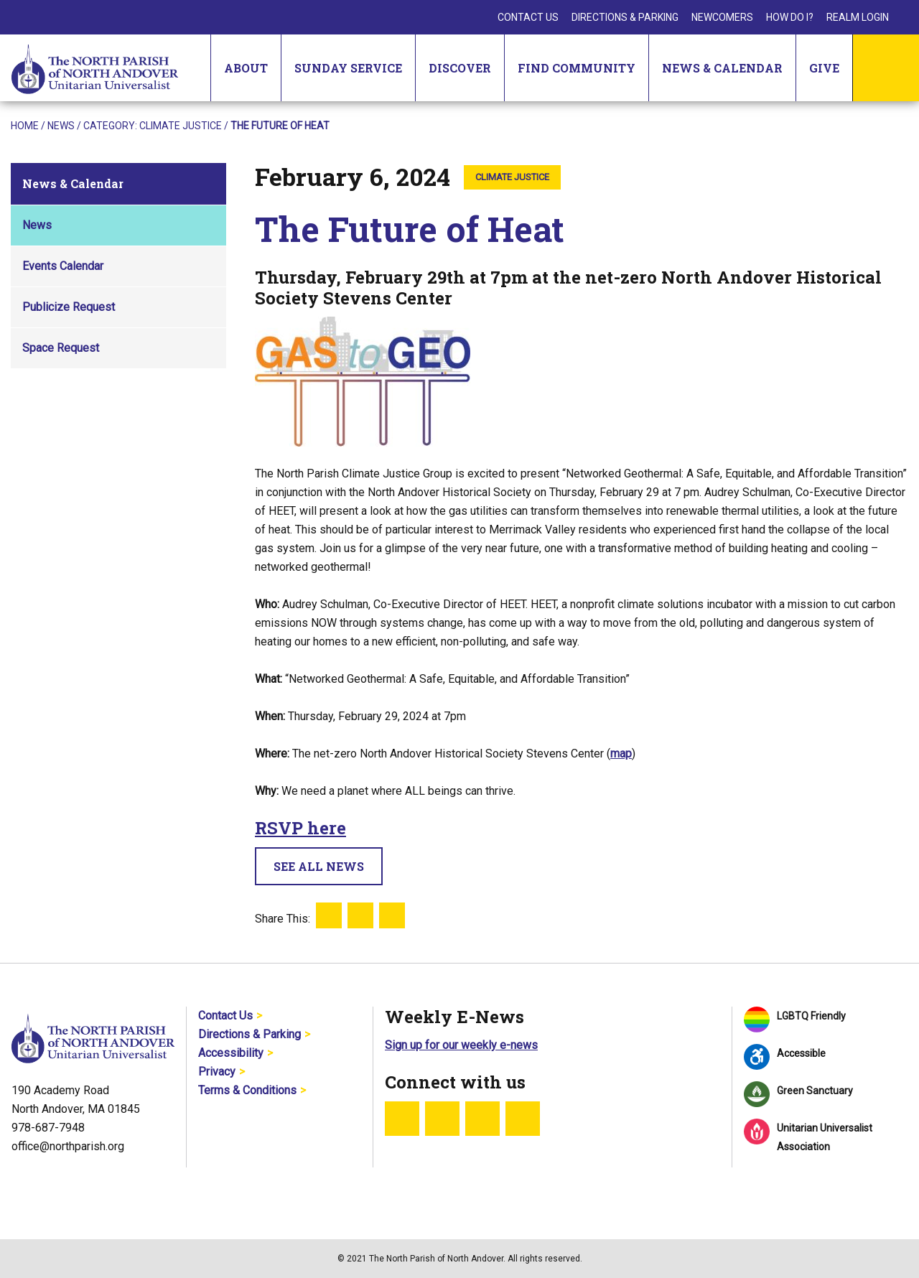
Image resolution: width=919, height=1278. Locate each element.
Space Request (60, 348)
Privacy (216, 1071)
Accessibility (230, 1053)
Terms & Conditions (247, 1090)
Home (25, 125)
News (61, 125)
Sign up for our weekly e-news (461, 1045)
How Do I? (789, 17)
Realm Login (857, 17)
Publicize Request (68, 307)
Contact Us (528, 17)
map (621, 753)
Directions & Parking (625, 17)
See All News (319, 866)
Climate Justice (180, 125)
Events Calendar (62, 266)
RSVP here (300, 827)
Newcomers (722, 17)
